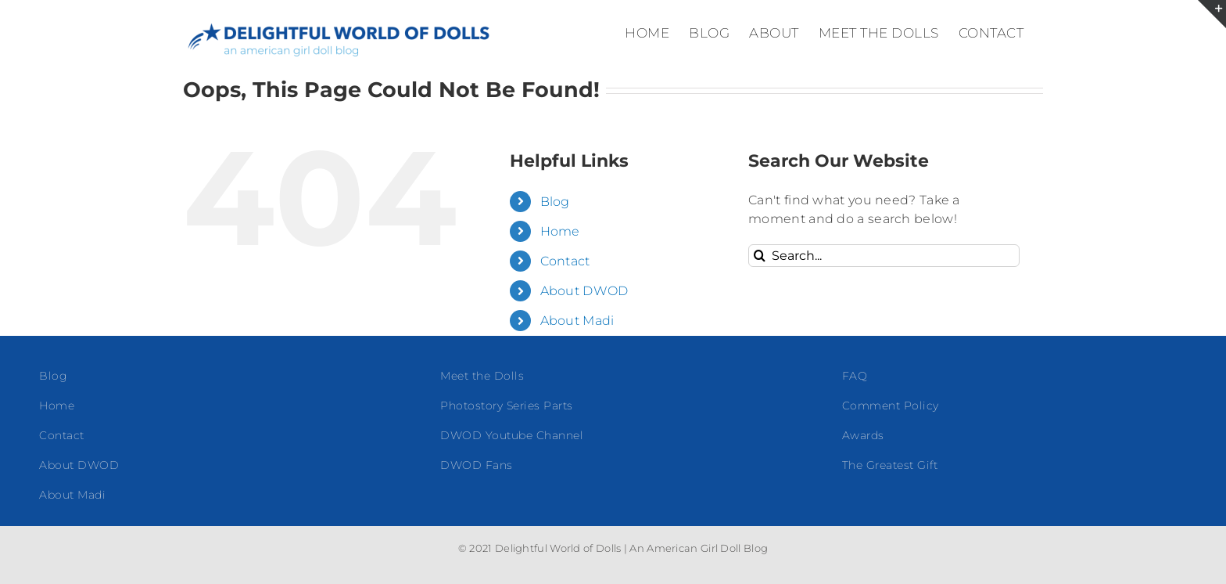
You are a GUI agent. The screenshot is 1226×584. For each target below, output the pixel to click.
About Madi (577, 320)
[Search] (759, 255)
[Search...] (884, 255)
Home (560, 231)
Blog (555, 201)
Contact (565, 261)
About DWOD (584, 290)
